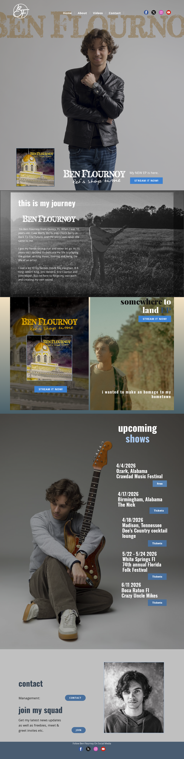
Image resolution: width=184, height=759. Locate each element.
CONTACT (75, 697)
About (82, 13)
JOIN (78, 730)
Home (67, 13)
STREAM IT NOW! (146, 180)
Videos (98, 13)
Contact (115, 13)
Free (160, 483)
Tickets (159, 510)
